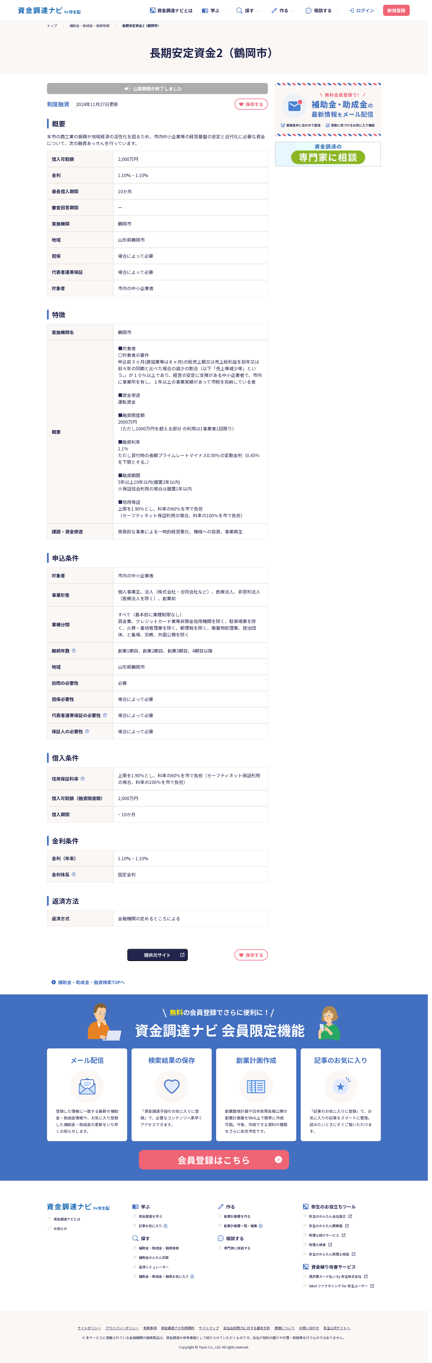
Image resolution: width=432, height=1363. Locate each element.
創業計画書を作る (237, 1216)
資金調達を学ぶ (150, 1216)
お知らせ (60, 1228)
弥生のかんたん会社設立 (327, 1216)
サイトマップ (209, 1327)
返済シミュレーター (154, 1266)
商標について (285, 1327)
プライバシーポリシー (122, 1327)
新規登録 (396, 10)
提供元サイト (157, 955)
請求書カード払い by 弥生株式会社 (335, 1276)
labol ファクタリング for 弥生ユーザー (338, 1285)
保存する (254, 104)
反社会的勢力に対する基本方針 (246, 1327)
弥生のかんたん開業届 (325, 1225)
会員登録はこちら (229, 1159)
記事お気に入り (150, 1225)
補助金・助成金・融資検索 (90, 25)
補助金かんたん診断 (154, 1257)
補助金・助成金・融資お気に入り (164, 1276)
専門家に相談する (237, 1248)
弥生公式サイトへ (337, 1327)
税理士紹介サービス (324, 1235)
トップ (52, 25)
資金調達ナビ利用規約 (177, 1327)
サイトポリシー (89, 1327)
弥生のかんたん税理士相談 (329, 1254)
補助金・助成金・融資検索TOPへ (91, 982)
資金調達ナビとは (171, 10)
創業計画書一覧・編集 (240, 1225)
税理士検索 (317, 1244)
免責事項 (150, 1327)
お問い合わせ (309, 1327)
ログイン (365, 10)
